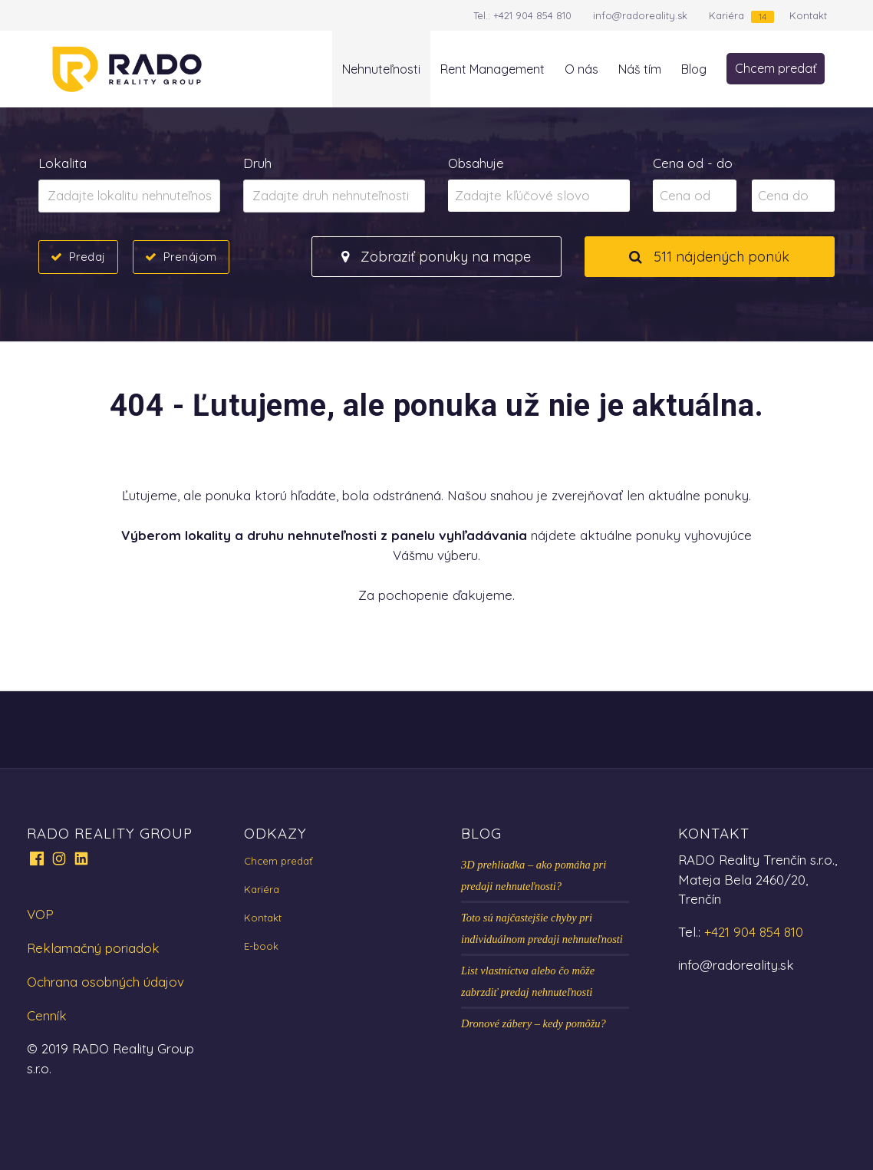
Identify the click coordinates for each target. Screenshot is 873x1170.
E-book (261, 946)
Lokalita (62, 163)
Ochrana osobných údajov (105, 982)
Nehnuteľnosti (381, 69)
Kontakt (808, 15)
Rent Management (492, 69)
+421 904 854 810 (532, 15)
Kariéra (726, 15)
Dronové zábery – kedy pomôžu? (533, 1023)
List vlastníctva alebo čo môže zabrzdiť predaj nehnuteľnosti (528, 981)
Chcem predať (775, 68)
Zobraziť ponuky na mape (436, 256)
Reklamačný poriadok (93, 948)
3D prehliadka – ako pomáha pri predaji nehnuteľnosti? (533, 875)
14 (762, 16)
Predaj (87, 256)
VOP (40, 914)
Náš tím (639, 69)
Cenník (47, 1015)
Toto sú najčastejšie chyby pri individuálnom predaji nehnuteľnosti (542, 928)
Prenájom (189, 256)
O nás (581, 69)
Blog (694, 69)
